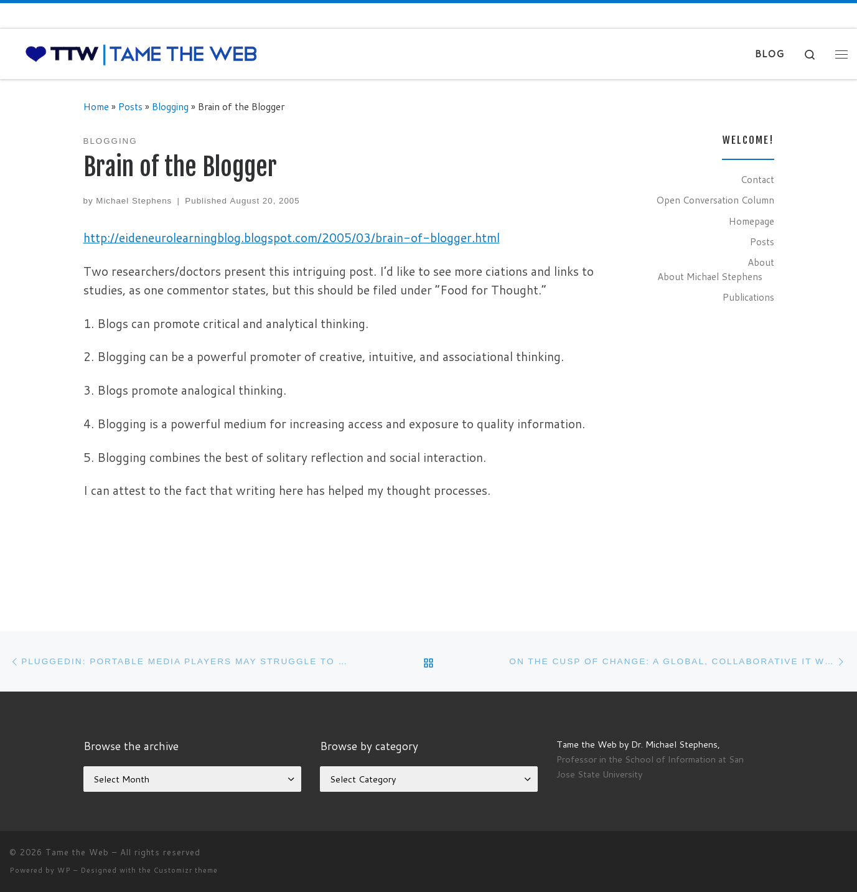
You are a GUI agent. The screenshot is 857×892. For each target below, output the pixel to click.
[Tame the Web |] (141, 53)
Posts (130, 106)
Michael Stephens (134, 200)
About (760, 262)
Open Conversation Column (715, 200)
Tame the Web (77, 852)
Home (96, 106)
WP (64, 870)
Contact (757, 179)
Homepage (751, 221)
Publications (748, 297)
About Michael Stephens (709, 276)
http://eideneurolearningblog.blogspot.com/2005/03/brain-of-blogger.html (291, 237)
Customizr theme (186, 870)
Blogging (170, 106)
